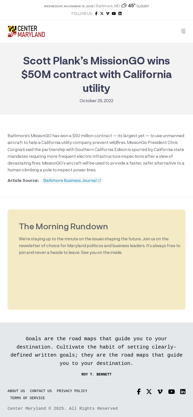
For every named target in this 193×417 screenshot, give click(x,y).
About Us (16, 391)
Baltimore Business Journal (72, 180)
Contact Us (41, 391)
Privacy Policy (72, 391)
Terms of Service (27, 398)
